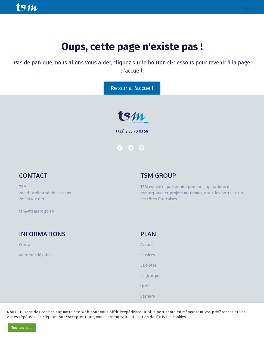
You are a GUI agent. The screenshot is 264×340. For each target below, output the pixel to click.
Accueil (147, 244)
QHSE (145, 285)
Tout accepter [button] (22, 328)
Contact (26, 244)
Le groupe (149, 275)
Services (147, 254)
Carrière (147, 296)
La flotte (148, 265)
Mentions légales (35, 254)
